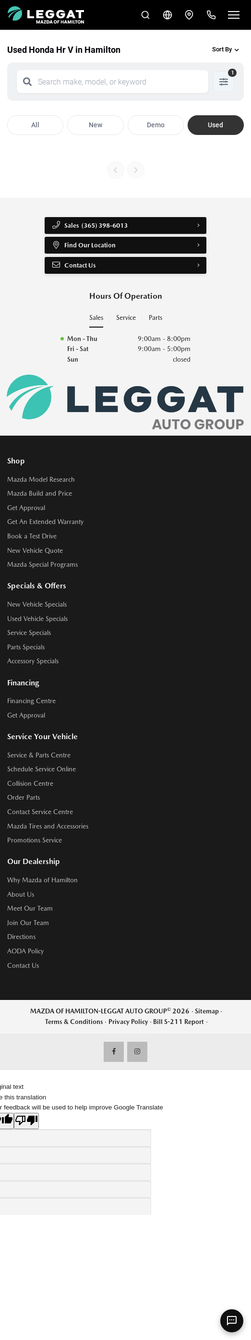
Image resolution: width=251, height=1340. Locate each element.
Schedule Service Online (41, 770)
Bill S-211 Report (178, 1022)
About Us (20, 895)
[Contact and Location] (187, 14)
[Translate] (164, 14)
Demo (156, 125)
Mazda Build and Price (39, 495)
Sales (96, 318)
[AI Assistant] (231, 1320)
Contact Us (74, 266)
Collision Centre (30, 784)
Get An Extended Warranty (45, 523)
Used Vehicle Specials (37, 619)
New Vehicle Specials (37, 605)
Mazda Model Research (41, 480)
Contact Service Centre (40, 812)
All (35, 125)
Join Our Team (28, 923)
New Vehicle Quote (35, 551)
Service (126, 318)
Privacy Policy (128, 1022)
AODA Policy (25, 952)
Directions (21, 938)
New (95, 125)
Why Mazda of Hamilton (42, 881)
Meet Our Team (30, 910)
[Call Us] (210, 14)
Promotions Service (34, 841)
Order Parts (23, 799)
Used (215, 125)
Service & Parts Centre (39, 756)
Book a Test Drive (32, 537)
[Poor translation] (26, 1122)
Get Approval (26, 508)
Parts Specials (26, 648)
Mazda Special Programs (42, 565)
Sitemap (207, 1012)
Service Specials (29, 634)
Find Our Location (83, 246)
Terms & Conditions (74, 1022)
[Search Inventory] (141, 14)
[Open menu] (233, 15)
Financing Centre (31, 702)
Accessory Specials (33, 662)
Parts (155, 318)
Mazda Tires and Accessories (47, 827)
